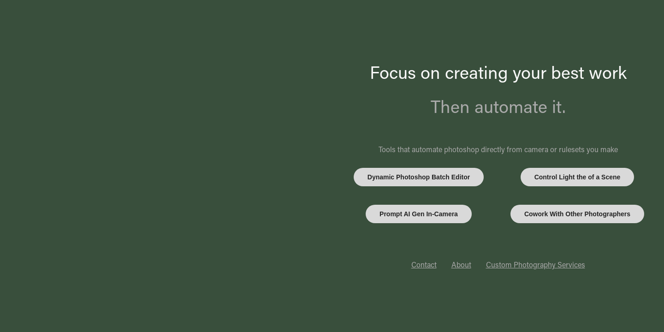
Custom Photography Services (535, 264)
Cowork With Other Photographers (577, 214)
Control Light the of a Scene (577, 177)
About (461, 264)
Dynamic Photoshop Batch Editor (419, 177)
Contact (424, 264)
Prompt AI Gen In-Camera (418, 214)
